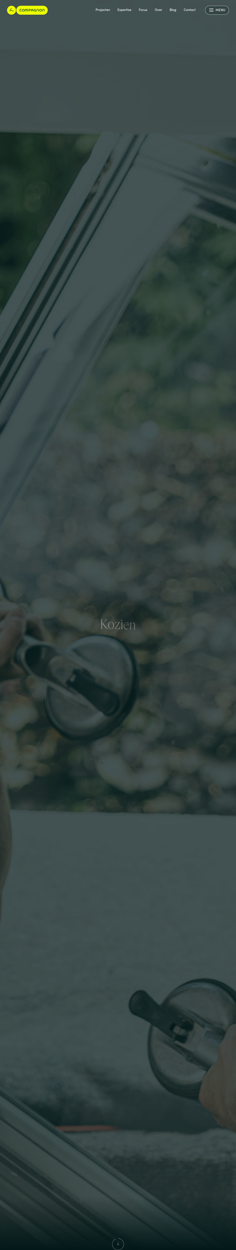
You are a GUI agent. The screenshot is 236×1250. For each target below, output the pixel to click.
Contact (190, 9)
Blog (173, 9)
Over (158, 9)
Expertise (124, 9)
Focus (143, 9)
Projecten (103, 9)
